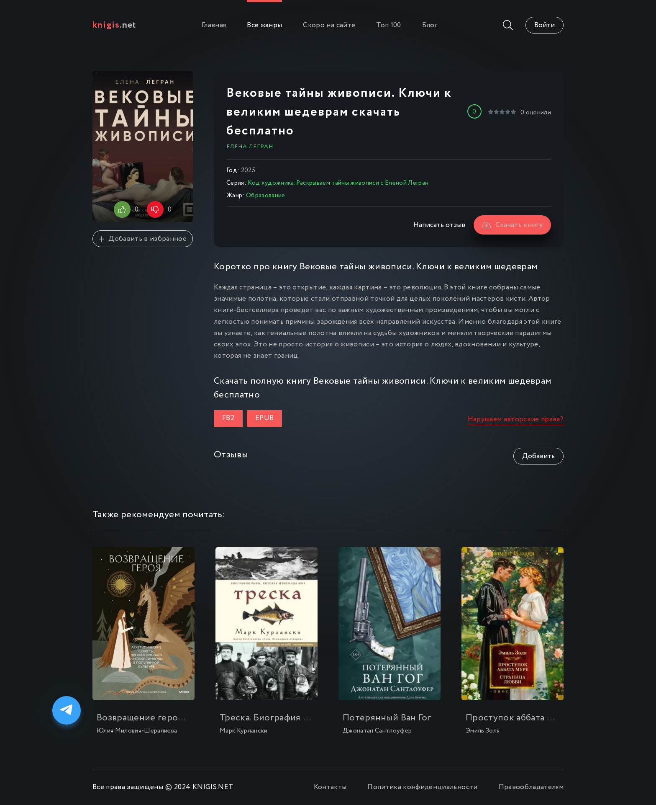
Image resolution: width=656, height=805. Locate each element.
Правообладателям (531, 787)
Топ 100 (388, 25)
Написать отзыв (439, 225)
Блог (430, 25)
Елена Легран (249, 146)
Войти (544, 25)
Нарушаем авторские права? (516, 419)
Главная (214, 25)
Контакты (330, 787)
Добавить (538, 456)
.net (114, 25)
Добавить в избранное (143, 239)
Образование (265, 195)
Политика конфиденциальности (422, 787)
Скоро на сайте (329, 25)
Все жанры (264, 25)
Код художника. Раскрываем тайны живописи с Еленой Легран (338, 183)
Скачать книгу (512, 225)
